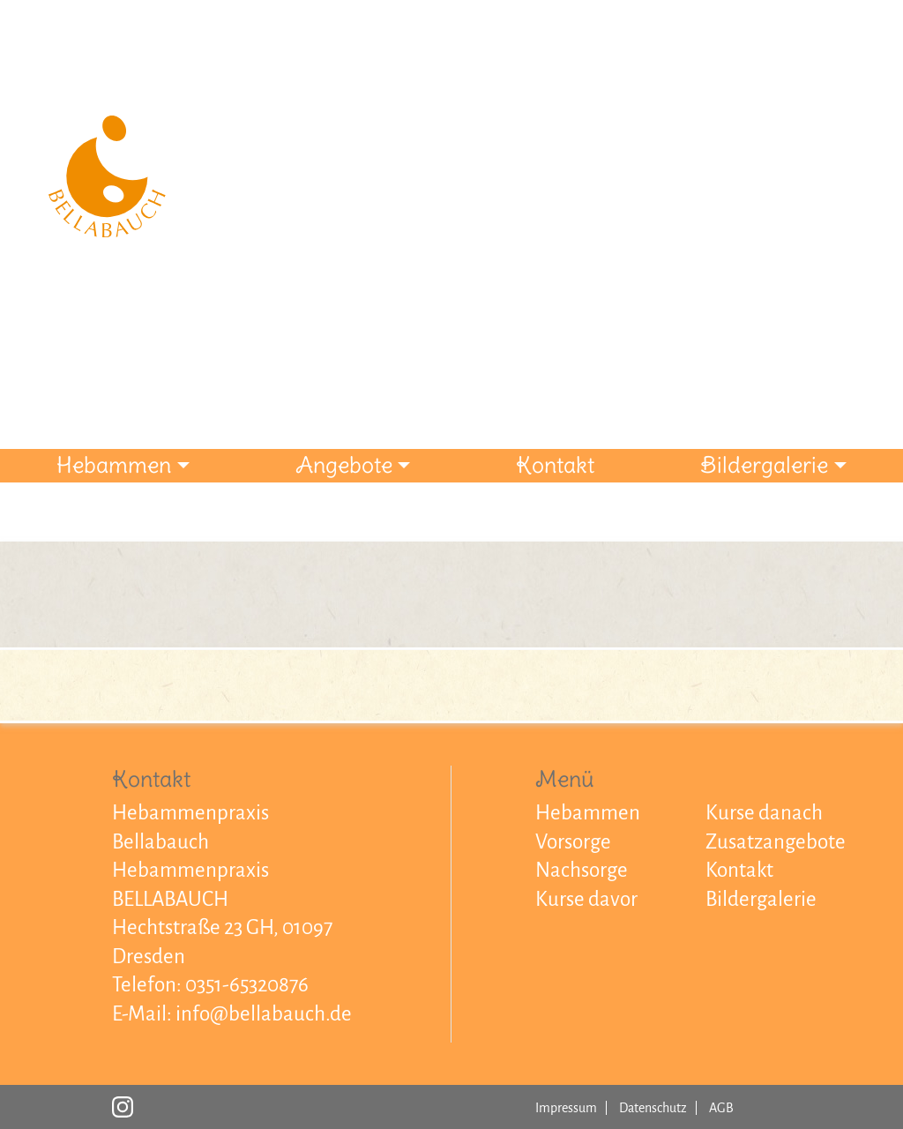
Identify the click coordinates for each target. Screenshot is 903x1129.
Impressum (566, 1108)
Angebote (343, 465)
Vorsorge (573, 842)
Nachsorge (581, 870)
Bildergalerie (764, 465)
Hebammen (113, 465)
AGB (721, 1108)
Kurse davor (586, 899)
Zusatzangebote (775, 842)
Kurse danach (764, 813)
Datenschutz (653, 1108)
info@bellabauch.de (263, 1014)
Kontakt (555, 465)
